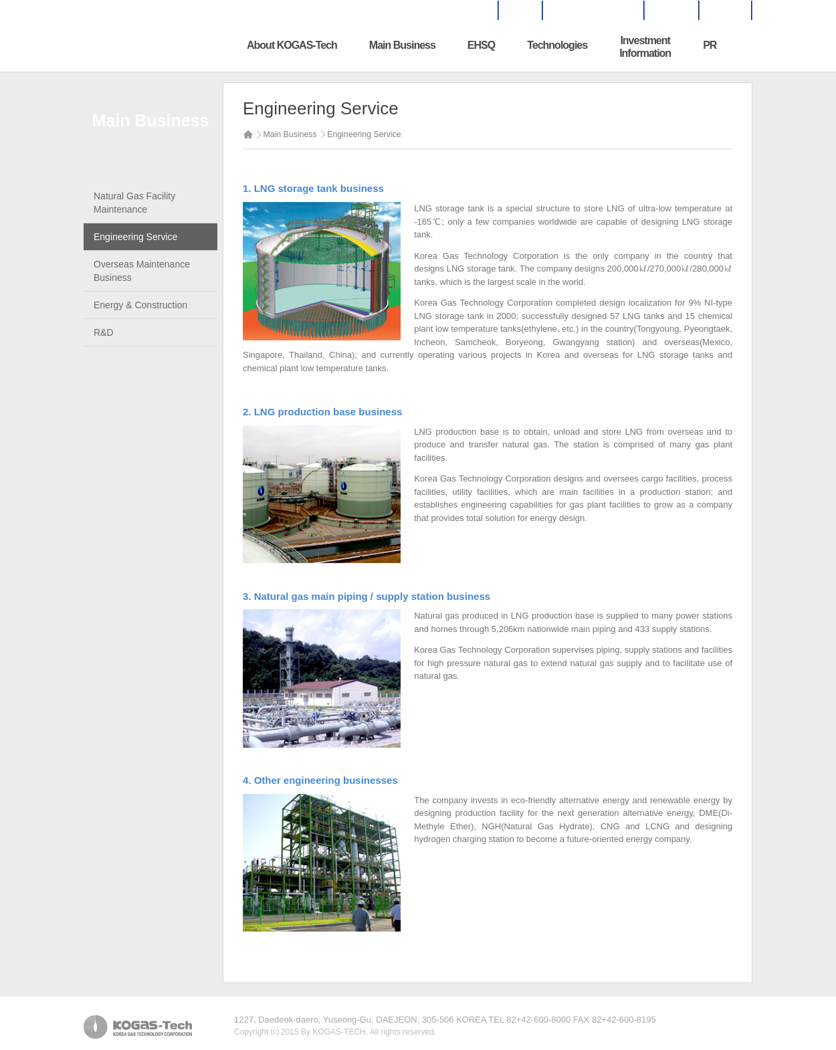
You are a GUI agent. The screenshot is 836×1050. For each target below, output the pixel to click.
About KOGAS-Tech (292, 45)
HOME (520, 10)
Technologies (557, 45)
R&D (104, 332)
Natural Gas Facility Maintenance (134, 203)
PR (709, 45)
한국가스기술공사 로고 (167, 46)
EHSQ (481, 45)
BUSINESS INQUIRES (592, 10)
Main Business (402, 45)
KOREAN (725, 10)
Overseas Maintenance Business (142, 271)
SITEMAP (671, 10)
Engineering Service (135, 236)
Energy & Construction (140, 305)
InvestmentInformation (645, 47)
